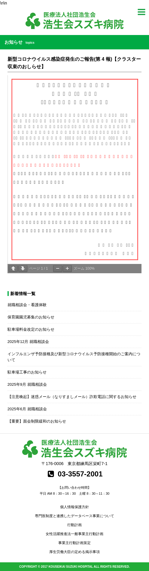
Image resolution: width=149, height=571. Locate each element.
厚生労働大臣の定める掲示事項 (74, 552)
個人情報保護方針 (74, 507)
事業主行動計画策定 (74, 543)
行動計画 (74, 525)
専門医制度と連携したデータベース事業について (74, 516)
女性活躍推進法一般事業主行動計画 (74, 534)
